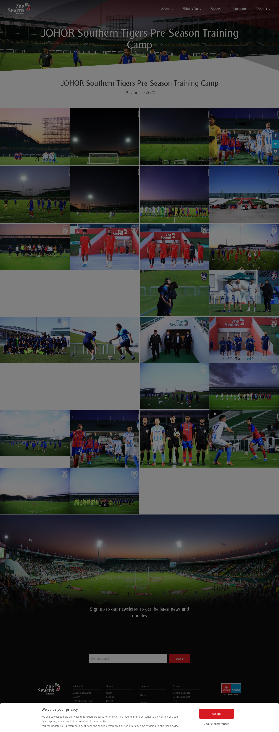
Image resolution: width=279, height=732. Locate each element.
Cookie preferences (216, 724)
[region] (139, 717)
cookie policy (171, 726)
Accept (216, 714)
